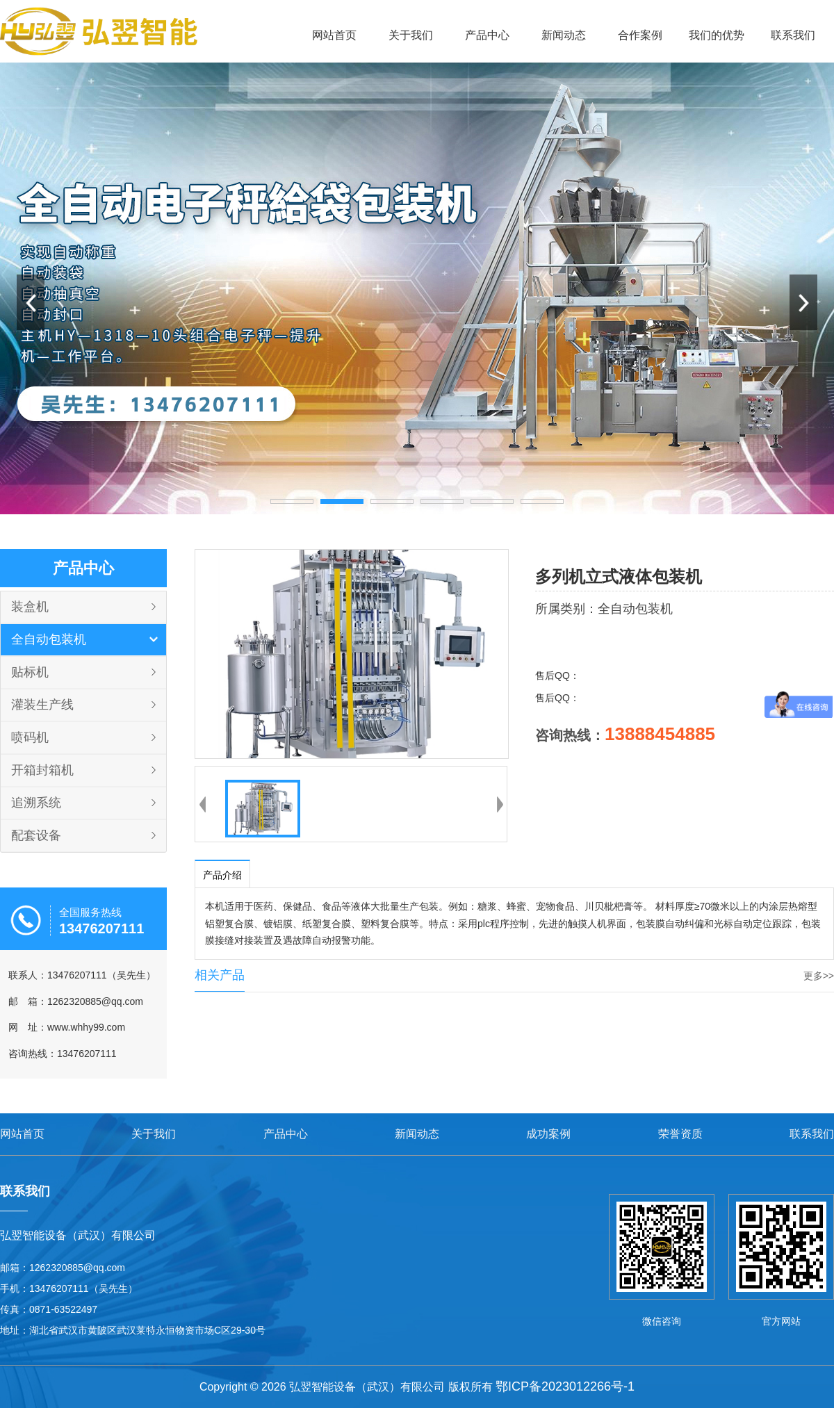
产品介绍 (222, 875)
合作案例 (640, 35)
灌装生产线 (42, 705)
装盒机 (30, 607)
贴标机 (30, 672)
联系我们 (793, 35)
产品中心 (487, 35)
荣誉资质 (680, 1134)
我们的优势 (716, 35)
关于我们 (411, 35)
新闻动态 (563, 35)
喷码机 (30, 737)
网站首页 (334, 35)
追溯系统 (36, 803)
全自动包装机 (48, 639)
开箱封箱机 (42, 770)
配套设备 (36, 835)
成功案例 (548, 1134)
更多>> (818, 975)
